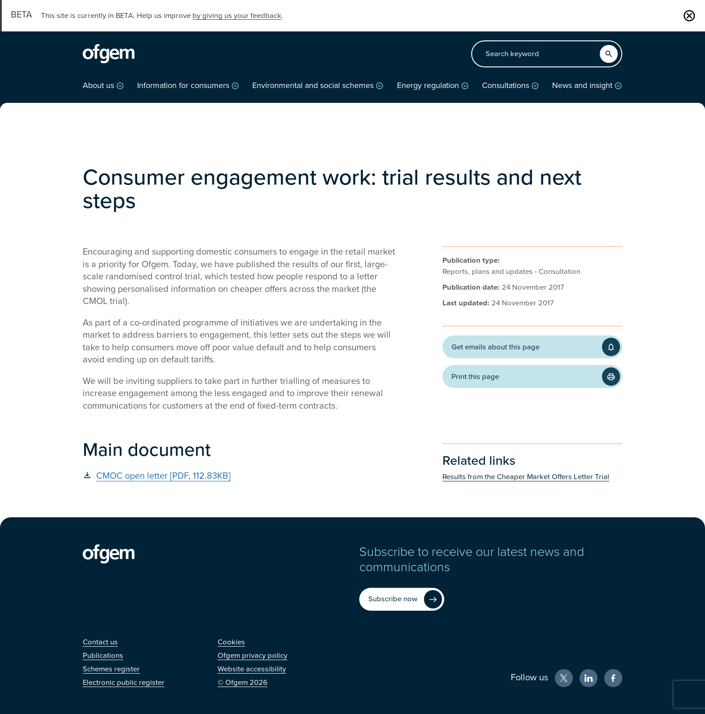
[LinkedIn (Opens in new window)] (589, 678)
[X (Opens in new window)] (564, 678)
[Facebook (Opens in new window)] (613, 678)
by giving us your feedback (236, 15)
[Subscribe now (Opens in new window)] (401, 599)
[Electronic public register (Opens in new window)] (124, 682)
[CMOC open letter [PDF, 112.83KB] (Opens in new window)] (240, 476)
